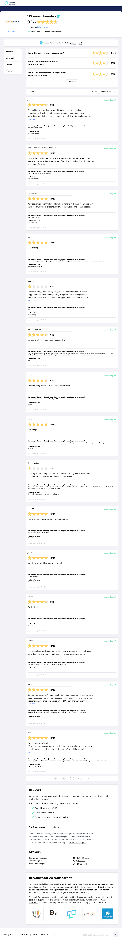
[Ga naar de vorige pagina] (64, 778)
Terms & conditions (47, 934)
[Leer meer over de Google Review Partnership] (89, 913)
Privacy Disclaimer (11, 934)
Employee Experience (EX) (78, 892)
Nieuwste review (107, 91)
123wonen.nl (81, 864)
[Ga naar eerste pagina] (55, 778)
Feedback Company (101, 935)
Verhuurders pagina (77, 842)
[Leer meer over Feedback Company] (71, 913)
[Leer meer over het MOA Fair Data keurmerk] (54, 913)
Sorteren (94, 91)
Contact (35, 934)
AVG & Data (24, 934)
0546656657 (81, 861)
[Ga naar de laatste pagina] (88, 778)
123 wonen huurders (41, 16)
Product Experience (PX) (53, 892)
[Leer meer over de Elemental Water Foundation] (107, 913)
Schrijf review (43, 27)
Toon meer (72, 82)
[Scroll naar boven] (115, 934)
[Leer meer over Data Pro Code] (36, 913)
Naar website (13, 31)
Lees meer (31, 119)
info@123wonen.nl (84, 858)
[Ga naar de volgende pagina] (80, 778)
